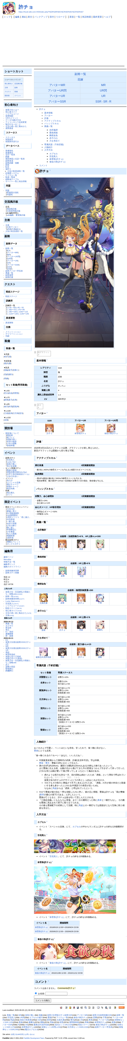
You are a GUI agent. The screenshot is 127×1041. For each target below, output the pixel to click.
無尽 (6, 406)
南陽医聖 (11, 536)
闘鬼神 (16, 406)
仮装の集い (12, 464)
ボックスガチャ (13, 544)
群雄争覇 (11, 445)
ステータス (10, 137)
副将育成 (9, 161)
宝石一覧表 (10, 155)
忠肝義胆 (53, 130)
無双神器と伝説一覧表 (15, 159)
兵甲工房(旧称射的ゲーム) (18, 474)
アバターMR (12, 252)
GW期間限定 (12, 515)
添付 (52, 17)
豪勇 (6, 400)
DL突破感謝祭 (13, 513)
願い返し (11, 527)
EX (8, 250)
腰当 (11, 374)
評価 (46, 118)
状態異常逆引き (12, 141)
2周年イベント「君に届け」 (19, 517)
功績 (7, 336)
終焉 (10, 406)
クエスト (8, 91)
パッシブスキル (51, 123)
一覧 (78, 17)
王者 (6, 413)
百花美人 (11, 460)
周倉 (81, 630)
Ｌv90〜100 (12, 312)
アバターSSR (13, 265)
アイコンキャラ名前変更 (16, 122)
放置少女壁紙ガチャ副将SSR (59, 1015)
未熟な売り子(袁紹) (13, 658)
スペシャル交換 (13, 482)
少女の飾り (12, 525)
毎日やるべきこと (13, 124)
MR (8, 254)
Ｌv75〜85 (20, 310)
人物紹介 (48, 147)
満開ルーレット (13, 542)
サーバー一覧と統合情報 (16, 181)
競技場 (7, 95)
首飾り (16, 370)
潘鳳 (100, 657)
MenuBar (7, 559)
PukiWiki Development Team (34, 1038)
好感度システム (12, 173)
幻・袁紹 (9, 632)
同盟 (7, 190)
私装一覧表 (10, 177)
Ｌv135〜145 (23, 314)
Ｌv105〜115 (22, 312)
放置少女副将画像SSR (102, 1015)
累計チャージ (12, 484)
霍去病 (8, 628)
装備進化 (9, 153)
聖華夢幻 (9, 669)
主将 (6, 87)
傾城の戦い (12, 439)
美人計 (10, 480)
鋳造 (7, 165)
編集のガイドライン (12, 567)
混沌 (21, 413)
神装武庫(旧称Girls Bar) (17, 472)
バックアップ (41, 17)
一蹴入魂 (11, 521)
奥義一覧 (9, 273)
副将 (16, 87)
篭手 (10, 370)
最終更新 (97, 17)
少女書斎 (11, 531)
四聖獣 (16, 393)
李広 (7, 630)
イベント (17, 95)
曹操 (36, 750)
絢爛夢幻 (9, 671)
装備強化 (9, 151)
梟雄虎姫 (53, 132)
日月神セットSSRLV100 (78, 1027)
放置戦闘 (9, 116)
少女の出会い (12, 476)
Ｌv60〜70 (11, 310)
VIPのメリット (11, 118)
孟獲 (63, 576)
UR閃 (9, 258)
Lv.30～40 (11, 307)
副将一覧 (9, 248)
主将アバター (12, 227)
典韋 (43, 549)
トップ (7, 17)
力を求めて (54, 141)
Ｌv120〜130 (12, 314)
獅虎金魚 (53, 135)
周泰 (81, 549)
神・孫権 (9, 636)
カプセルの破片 (36, 1017)
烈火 (6, 393)
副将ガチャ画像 (12, 573)
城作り (8, 169)
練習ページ (8, 557)
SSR (9, 267)
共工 (7, 665)
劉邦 (42, 794)
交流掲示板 (18, 83)
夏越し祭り (12, 511)
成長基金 (9, 128)
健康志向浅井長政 (43, 657)
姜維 (43, 630)
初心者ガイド (11, 112)
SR (8, 269)
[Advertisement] (63, 42)
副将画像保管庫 (12, 571)
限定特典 (11, 488)
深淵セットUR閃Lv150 (51, 1027)
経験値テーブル (12, 179)
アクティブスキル (52, 121)
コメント (43, 165)
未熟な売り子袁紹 (13, 656)
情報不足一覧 (9, 562)
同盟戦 (10, 195)
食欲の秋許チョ (111, 433)
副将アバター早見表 (14, 271)
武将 (9, 229)
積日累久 (11, 493)
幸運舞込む (12, 529)
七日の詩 (11, 509)
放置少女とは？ (12, 110)
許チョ (26, 7)
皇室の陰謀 (12, 441)
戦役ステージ (11, 296)
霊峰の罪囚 (10, 667)
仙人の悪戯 (12, 534)
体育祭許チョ (80, 433)
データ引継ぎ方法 (13, 120)
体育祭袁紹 (10, 654)
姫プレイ (11, 437)
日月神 (16, 413)
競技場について (12, 433)
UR (8, 263)
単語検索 (86, 17)
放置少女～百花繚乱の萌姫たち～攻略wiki (17, 593)
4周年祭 (10, 538)
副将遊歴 (9, 275)
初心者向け (9, 83)
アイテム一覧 (11, 175)
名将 (15, 400)
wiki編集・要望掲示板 (16, 215)
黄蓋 (100, 549)
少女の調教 (12, 443)
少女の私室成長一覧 (16, 171)
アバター (48, 115)
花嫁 (80, 79)
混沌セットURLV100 (63, 1025)
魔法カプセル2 (31, 1029)
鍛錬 (7, 157)
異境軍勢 (9, 323)
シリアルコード (12, 114)
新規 (71, 17)
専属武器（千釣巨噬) (54, 144)
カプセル (53, 153)
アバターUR (12, 261)
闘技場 (10, 435)
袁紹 (7, 652)
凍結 (23, 17)
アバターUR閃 (13, 256)
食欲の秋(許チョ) (57, 162)
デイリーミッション (14, 334)
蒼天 (10, 400)
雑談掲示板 (12, 209)
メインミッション (13, 332)
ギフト (10, 495)
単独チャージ (12, 486)
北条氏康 (43, 603)
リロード (60, 17)
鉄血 (10, 393)
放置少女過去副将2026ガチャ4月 (18, 643)
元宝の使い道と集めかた (16, 126)
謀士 (18, 229)
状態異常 (9, 139)
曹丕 (47, 763)
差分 (30, 17)
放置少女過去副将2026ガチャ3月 (18, 649)
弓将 (14, 229)
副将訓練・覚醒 (12, 163)
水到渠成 (11, 519)
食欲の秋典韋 (26, 1020)
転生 (7, 167)
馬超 (55, 788)
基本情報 (48, 113)
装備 (16, 91)
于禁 (100, 603)
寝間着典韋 (74, 1022)
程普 (82, 576)
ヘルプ (107, 17)
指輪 (6, 370)
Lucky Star (11, 462)
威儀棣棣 (9, 634)
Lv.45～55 (19, 307)
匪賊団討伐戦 (12, 192)
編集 (17, 17)
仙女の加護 (12, 523)
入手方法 (48, 150)
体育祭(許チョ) (56, 159)
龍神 (10, 413)
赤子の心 (53, 138)
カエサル (9, 626)
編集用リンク (9, 564)
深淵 (6, 420)
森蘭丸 (100, 630)
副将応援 (9, 277)
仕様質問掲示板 (13, 211)
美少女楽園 (12, 466)
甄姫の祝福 (12, 470)
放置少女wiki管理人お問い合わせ (23, 1034)
